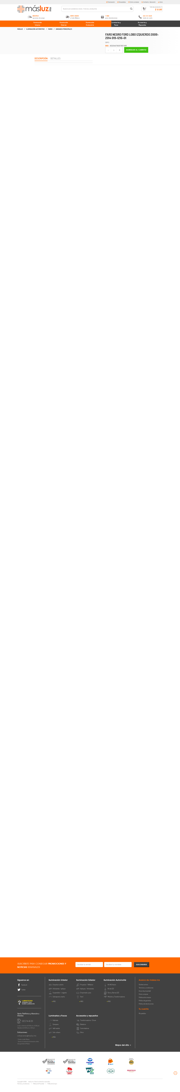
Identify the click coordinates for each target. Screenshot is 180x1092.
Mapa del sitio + (123, 1050)
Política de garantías (145, 1006)
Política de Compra (52, 1089)
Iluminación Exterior (64, 23)
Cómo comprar (133, 2)
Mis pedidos (121, 2)
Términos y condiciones (146, 993)
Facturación (110, 2)
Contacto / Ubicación (149, 2)
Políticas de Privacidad (38, 1089)
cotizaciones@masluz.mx (26, 1041)
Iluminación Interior (37, 23)
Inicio (160, 2)
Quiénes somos (143, 990)
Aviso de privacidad (145, 996)
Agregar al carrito (136, 50)
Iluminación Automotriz (90, 23)
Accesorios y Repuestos (142, 23)
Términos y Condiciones (23, 1089)
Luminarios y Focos (116, 23)
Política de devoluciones (146, 1009)
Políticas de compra (145, 1003)
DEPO (107, 42)
